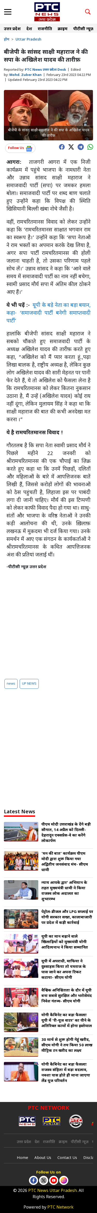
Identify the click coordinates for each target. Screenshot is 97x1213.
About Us (42, 1158)
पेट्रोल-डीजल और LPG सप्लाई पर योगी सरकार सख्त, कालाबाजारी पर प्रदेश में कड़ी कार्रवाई (67, 917)
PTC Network (60, 1207)
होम (6, 39)
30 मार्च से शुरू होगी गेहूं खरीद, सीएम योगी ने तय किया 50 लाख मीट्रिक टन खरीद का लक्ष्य (66, 1045)
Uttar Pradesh (28, 39)
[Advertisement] (48, 622)
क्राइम (63, 29)
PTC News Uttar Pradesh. (53, 1191)
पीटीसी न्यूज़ (83, 29)
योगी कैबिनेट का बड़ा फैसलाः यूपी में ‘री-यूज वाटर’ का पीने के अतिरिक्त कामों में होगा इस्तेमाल (66, 1021)
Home (22, 1158)
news (11, 684)
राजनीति (45, 29)
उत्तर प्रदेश (12, 29)
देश (29, 29)
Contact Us (67, 1158)
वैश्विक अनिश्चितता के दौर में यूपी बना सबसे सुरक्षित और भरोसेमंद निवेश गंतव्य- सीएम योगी (66, 996)
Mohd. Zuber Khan (25, 75)
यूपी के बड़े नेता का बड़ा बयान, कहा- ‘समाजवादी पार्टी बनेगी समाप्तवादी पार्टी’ (48, 313)
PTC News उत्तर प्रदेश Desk (45, 70)
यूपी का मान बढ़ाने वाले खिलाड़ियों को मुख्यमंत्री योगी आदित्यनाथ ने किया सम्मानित (64, 942)
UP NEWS (29, 684)
